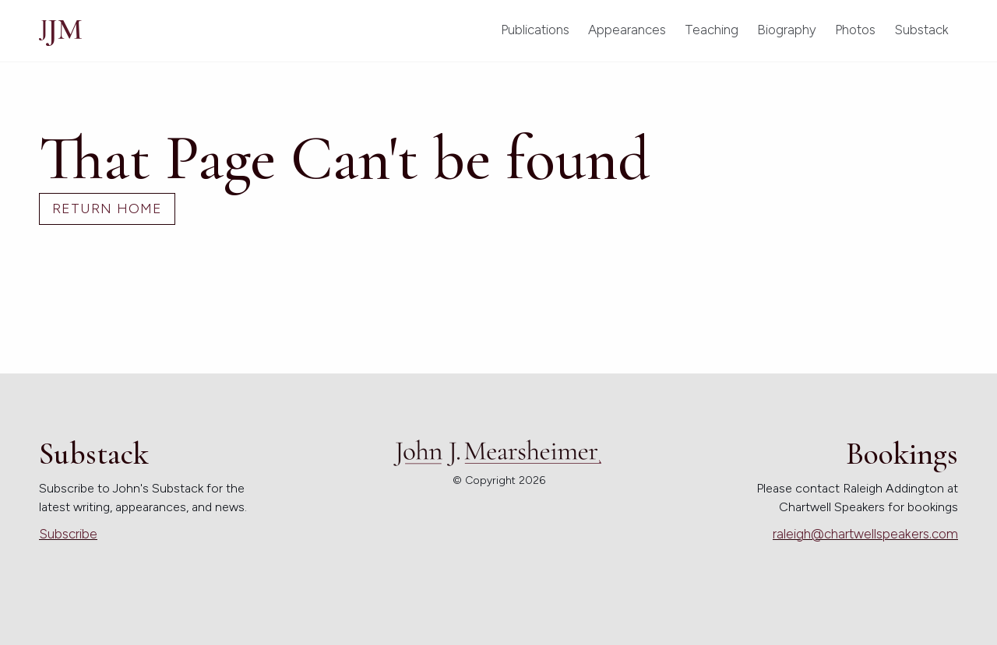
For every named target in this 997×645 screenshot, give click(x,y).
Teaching (711, 29)
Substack (921, 29)
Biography (786, 29)
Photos (855, 29)
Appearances (627, 29)
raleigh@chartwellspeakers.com (865, 534)
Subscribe (68, 534)
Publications (535, 29)
